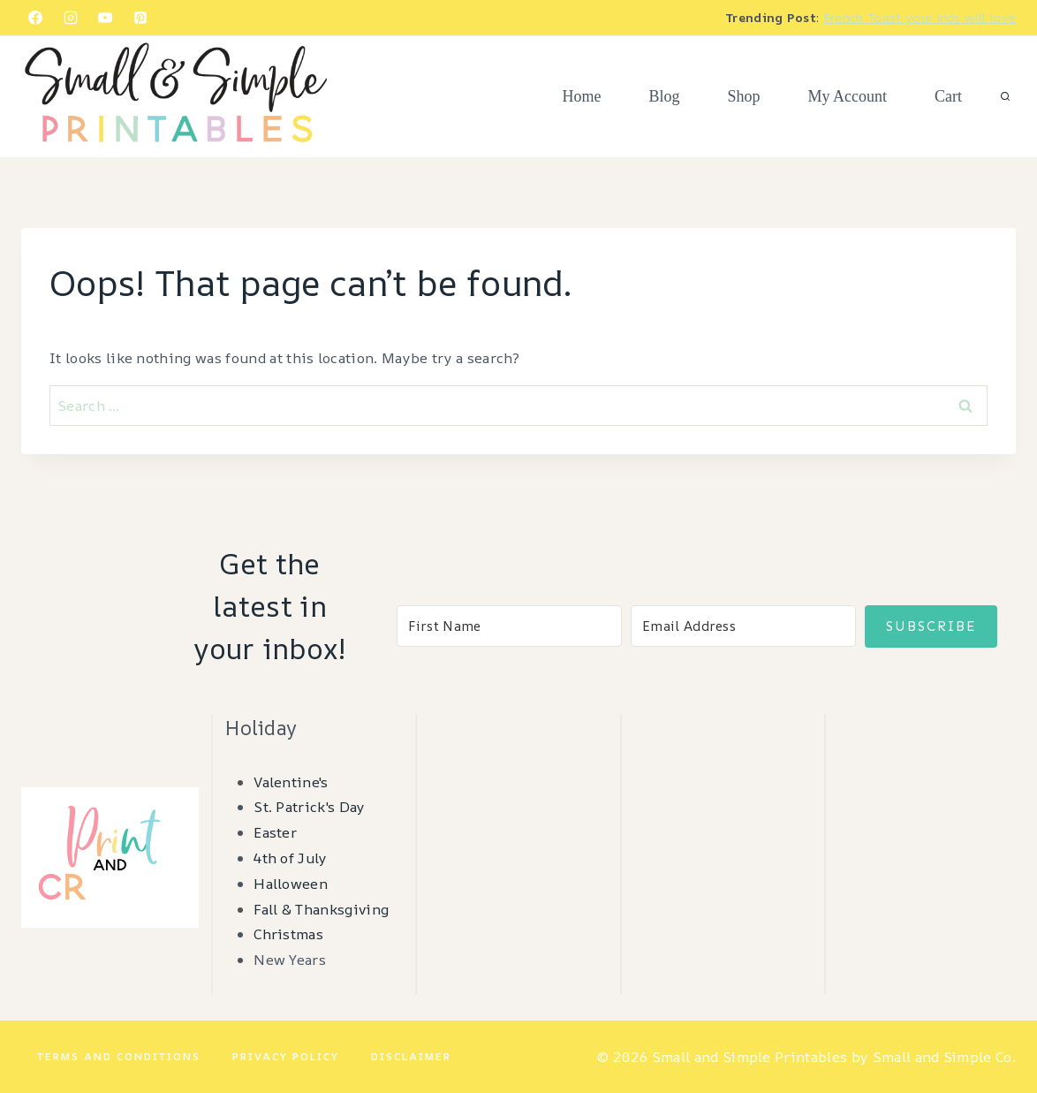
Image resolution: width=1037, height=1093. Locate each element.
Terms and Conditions (119, 1056)
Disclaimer (411, 1056)
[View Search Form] (1005, 97)
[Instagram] (71, 18)
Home (581, 96)
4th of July (291, 858)
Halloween (291, 883)
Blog (663, 96)
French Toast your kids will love (919, 17)
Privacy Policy (285, 1056)
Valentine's (291, 782)
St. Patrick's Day (309, 806)
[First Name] (509, 626)
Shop (743, 96)
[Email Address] (743, 626)
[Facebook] (35, 18)
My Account (848, 96)
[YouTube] (105, 18)
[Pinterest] (140, 18)
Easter (275, 832)
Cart (948, 96)
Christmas (288, 934)
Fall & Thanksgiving (321, 909)
